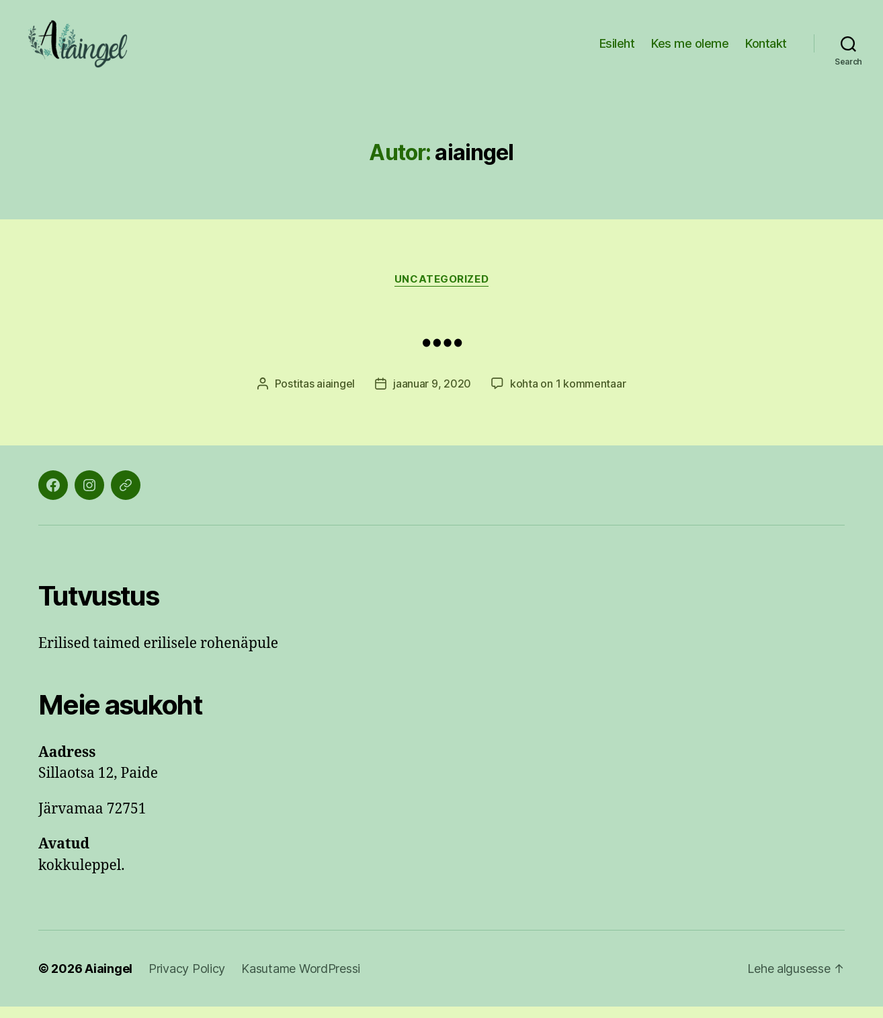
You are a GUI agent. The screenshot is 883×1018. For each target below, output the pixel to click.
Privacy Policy (187, 980)
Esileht (617, 49)
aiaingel (336, 395)
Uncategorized (441, 290)
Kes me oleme (689, 49)
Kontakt (766, 49)
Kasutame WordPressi (300, 980)
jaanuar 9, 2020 (432, 395)
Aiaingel (108, 980)
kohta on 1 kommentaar (568, 395)
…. (441, 341)
